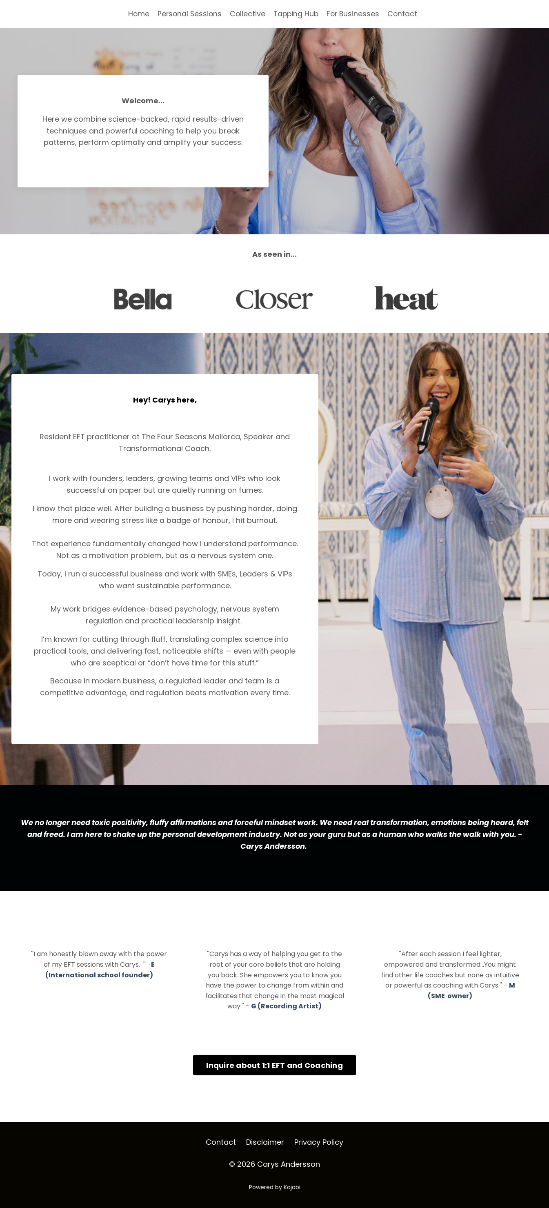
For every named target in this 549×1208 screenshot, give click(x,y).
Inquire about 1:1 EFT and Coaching (274, 1073)
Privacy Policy (318, 1150)
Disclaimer (265, 1150)
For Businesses (355, 14)
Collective (247, 14)
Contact (405, 14)
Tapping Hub (296, 14)
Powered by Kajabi (274, 1195)
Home (136, 14)
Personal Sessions (188, 14)
